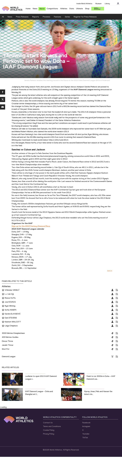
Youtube (85, 434)
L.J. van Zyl (9, 294)
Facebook (86, 422)
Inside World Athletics (84, 4)
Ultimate (79, 8)
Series (67, 17)
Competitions (52, 8)
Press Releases (22, 17)
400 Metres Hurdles (10, 337)
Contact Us (48, 422)
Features (57, 17)
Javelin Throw (7, 345)
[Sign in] (118, 3)
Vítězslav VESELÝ (12, 290)
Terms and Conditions (52, 426)
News (35, 8)
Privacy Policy (48, 434)
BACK (109, 271)
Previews (46, 17)
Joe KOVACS (10, 302)
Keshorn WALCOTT (13, 322)
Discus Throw (7, 341)
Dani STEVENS (11, 318)
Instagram (86, 426)
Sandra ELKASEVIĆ (13, 314)
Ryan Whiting (10, 306)
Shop (87, 8)
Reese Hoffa (10, 298)
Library (107, 4)
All (3, 17)
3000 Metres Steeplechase (13, 333)
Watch (42, 9)
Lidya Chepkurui (11, 326)
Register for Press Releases (85, 17)
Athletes (63, 8)
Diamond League (8, 356)
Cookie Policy (48, 430)
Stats (71, 8)
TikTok (85, 437)
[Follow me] (3, 290)
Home (28, 8)
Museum (98, 4)
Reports (35, 17)
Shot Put (5, 349)
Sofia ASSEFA (10, 310)
